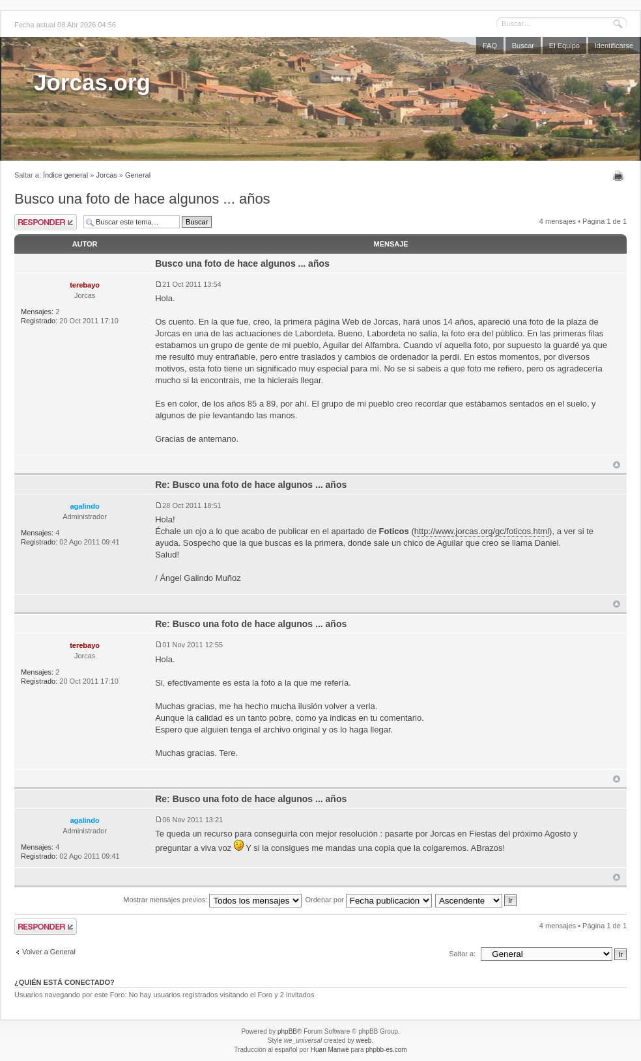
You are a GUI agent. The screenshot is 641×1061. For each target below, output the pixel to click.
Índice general (65, 175)
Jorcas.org (92, 82)
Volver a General (49, 952)
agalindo (84, 506)
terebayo (85, 285)
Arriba (616, 464)
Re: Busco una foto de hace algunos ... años (251, 484)
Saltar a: (462, 954)
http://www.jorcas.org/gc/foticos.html (481, 531)
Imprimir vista (620, 175)
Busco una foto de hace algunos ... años (142, 199)
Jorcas (106, 175)
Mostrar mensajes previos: (212, 900)
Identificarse (614, 45)
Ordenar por (368, 900)
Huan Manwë (330, 1049)
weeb (363, 1040)
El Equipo (564, 45)
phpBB (287, 1031)
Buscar (523, 45)
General (137, 175)
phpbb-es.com (385, 1049)
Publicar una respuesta (45, 222)
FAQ (490, 45)
